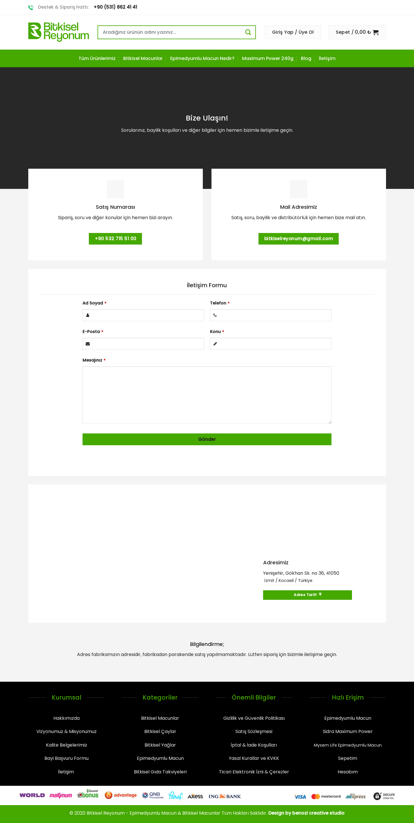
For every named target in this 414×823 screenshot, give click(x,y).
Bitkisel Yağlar (160, 745)
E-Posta (93, 332)
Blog (306, 58)
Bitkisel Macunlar (143, 58)
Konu (217, 332)
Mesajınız (94, 360)
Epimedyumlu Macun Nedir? (202, 58)
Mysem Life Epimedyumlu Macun (348, 745)
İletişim (327, 58)
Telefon (220, 303)
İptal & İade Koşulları (254, 745)
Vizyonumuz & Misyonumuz (66, 731)
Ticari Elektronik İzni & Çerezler (254, 771)
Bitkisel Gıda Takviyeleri (160, 771)
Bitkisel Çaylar (160, 731)
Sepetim (347, 758)
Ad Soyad (94, 303)
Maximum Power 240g (267, 58)
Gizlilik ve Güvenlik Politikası (254, 718)
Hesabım (348, 771)
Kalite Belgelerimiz (66, 745)
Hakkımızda (66, 718)
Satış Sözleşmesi (253, 731)
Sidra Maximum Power (348, 731)
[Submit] (250, 32)
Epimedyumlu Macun (160, 758)
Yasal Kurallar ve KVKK (254, 758)
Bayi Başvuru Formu (66, 758)
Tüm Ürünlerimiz (97, 58)
